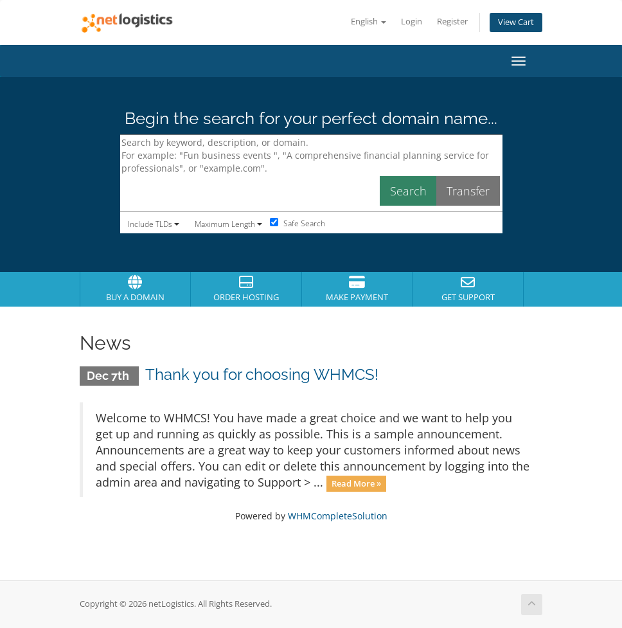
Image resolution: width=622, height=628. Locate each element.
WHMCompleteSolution (337, 516)
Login (411, 21)
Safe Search (297, 223)
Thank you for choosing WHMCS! (261, 374)
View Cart (516, 22)
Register (452, 21)
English (368, 21)
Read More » (356, 483)
